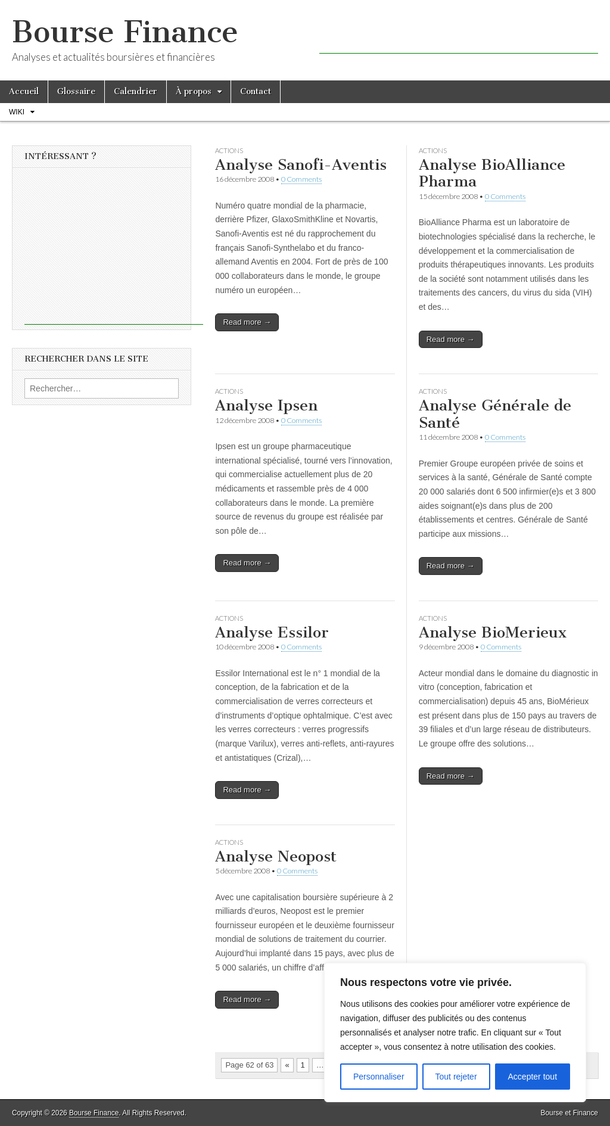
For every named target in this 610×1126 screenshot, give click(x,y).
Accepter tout (533, 1076)
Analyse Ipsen (266, 405)
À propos (193, 91)
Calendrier (135, 91)
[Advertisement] (458, 36)
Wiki (16, 112)
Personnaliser (378, 1076)
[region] (455, 1032)
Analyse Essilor (272, 632)
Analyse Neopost (276, 856)
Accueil (24, 91)
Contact (255, 91)
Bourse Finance (125, 32)
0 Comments (301, 179)
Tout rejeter (456, 1076)
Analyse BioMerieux (493, 632)
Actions (229, 150)
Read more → (247, 322)
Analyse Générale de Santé (495, 414)
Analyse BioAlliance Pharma (492, 173)
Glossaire (76, 91)
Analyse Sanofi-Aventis (301, 164)
